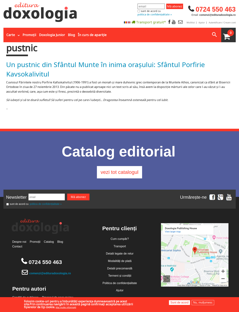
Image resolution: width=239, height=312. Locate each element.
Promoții (29, 35)
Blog (71, 35)
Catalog (49, 241)
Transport (120, 246)
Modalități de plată (120, 261)
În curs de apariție (92, 35)
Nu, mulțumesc (203, 302)
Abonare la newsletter (127, 31)
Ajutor (202, 23)
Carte (10, 35)
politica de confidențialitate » (155, 14)
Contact (17, 246)
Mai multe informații (66, 307)
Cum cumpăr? (120, 238)
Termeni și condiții (119, 275)
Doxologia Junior (52, 35)
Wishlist (191, 23)
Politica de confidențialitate (120, 283)
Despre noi (19, 241)
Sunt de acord (179, 302)
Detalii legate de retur (120, 253)
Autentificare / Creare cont (222, 23)
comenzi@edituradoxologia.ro (50, 273)
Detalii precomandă (119, 268)
